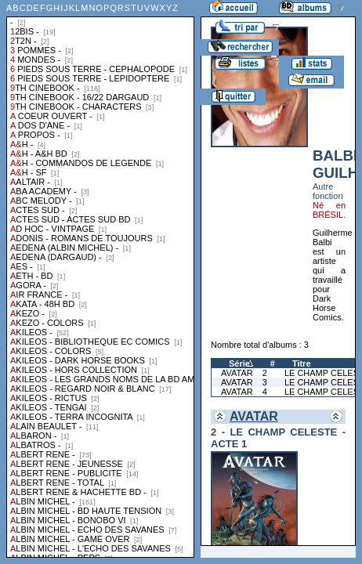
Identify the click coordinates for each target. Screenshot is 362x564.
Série (239, 363)
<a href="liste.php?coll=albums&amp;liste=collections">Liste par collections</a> (100, 279)
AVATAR (237, 373)
